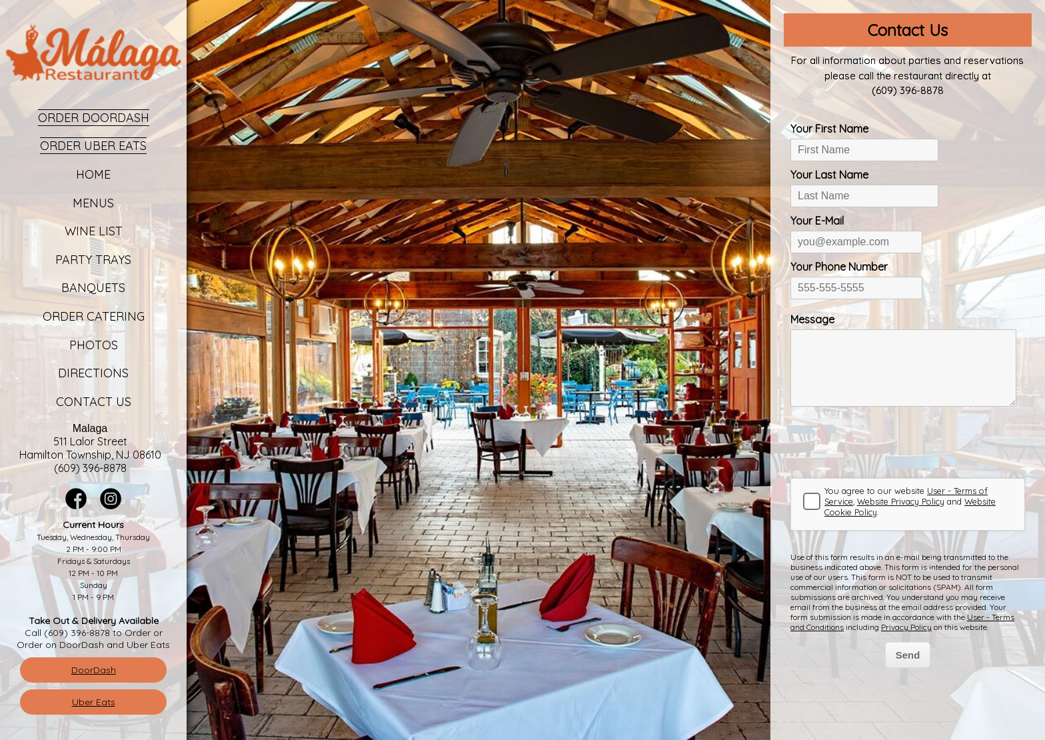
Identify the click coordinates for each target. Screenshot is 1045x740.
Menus (93, 203)
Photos (93, 345)
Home (93, 174)
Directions (93, 373)
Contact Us (93, 401)
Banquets (93, 287)
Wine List (94, 231)
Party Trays (93, 259)
